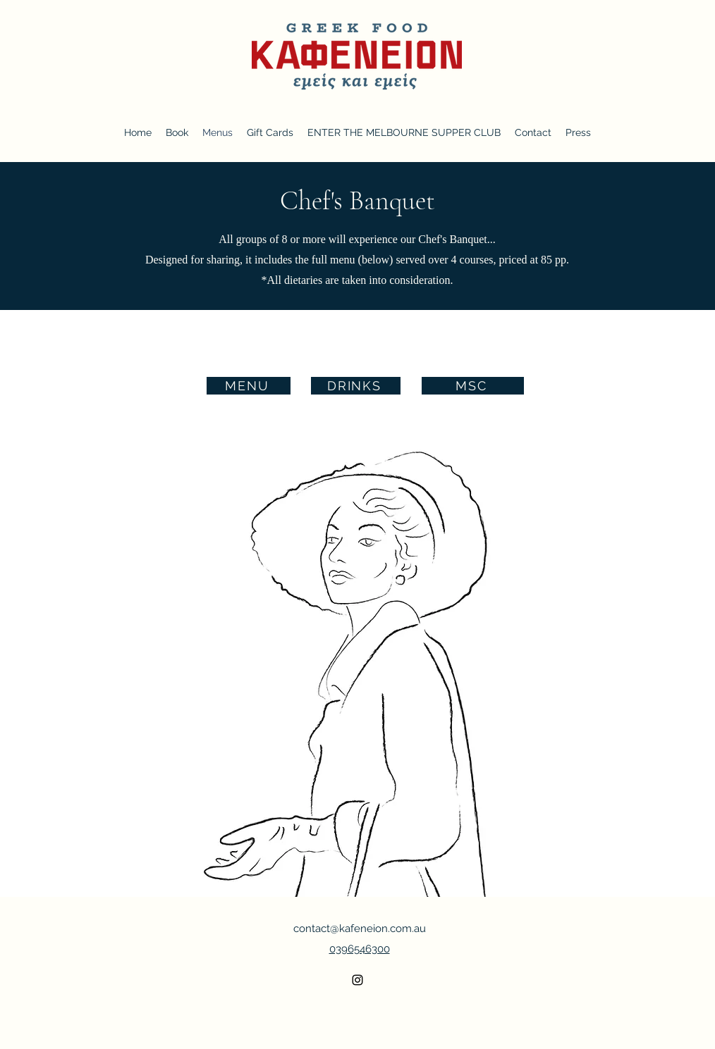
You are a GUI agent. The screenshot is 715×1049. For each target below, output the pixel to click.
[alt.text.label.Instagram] (357, 980)
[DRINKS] (356, 386)
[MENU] (249, 386)
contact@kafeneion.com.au (359, 928)
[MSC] (473, 386)
